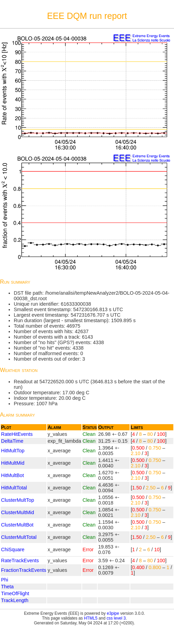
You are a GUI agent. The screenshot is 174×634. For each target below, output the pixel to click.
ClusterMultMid (17, 512)
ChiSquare (12, 549)
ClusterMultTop (17, 500)
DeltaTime (12, 441)
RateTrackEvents (20, 560)
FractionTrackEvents (23, 570)
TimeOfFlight (15, 593)
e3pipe (113, 613)
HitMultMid (12, 463)
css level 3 (116, 618)
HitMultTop (12, 450)
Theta (7, 586)
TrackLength (14, 600)
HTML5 (90, 618)
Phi (4, 579)
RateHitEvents (17, 434)
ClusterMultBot (17, 525)
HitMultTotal (14, 487)
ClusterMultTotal (18, 537)
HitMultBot (12, 475)
